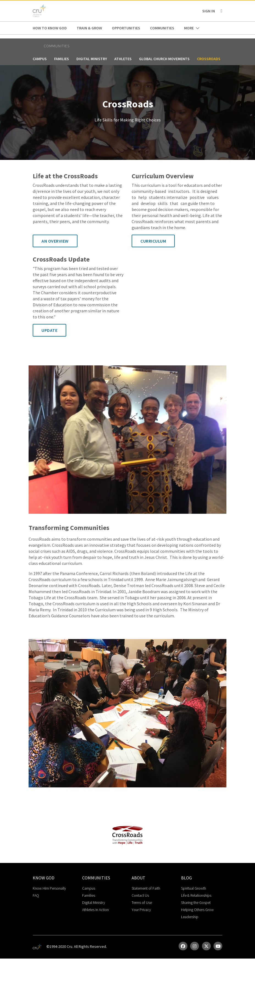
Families (61, 58)
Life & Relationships (196, 895)
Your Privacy (141, 909)
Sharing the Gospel (195, 902)
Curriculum (153, 241)
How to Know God (50, 28)
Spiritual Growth (193, 888)
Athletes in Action (95, 909)
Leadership (189, 916)
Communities (162, 28)
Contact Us (140, 895)
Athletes (123, 58)
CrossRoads (208, 58)
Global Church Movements (164, 58)
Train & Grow (89, 28)
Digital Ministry (91, 58)
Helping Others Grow (197, 909)
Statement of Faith (146, 888)
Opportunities (126, 28)
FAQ (36, 895)
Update (49, 330)
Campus (40, 58)
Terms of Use (142, 902)
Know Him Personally (49, 888)
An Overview (55, 241)
